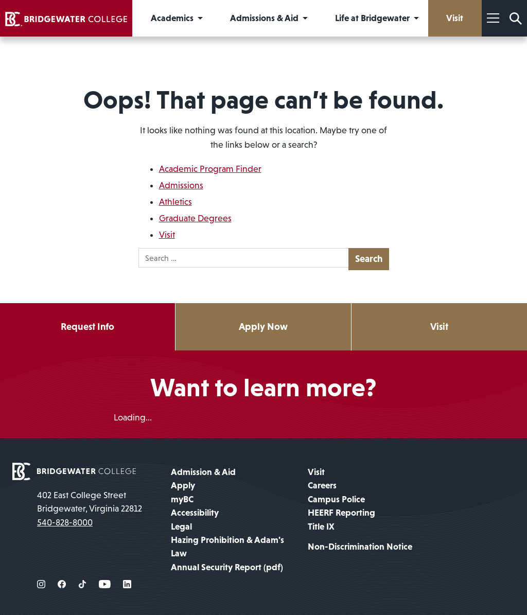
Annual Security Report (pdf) (227, 567)
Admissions (181, 185)
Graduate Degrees (195, 218)
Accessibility (195, 512)
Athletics (175, 202)
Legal (181, 526)
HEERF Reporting (341, 512)
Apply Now (263, 326)
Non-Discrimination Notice (360, 546)
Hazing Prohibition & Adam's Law (227, 546)
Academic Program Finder (210, 169)
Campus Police (336, 499)
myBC (182, 499)
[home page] (74, 470)
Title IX (321, 526)
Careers (322, 485)
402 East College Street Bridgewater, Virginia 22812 (89, 502)
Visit (167, 235)
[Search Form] (515, 18)
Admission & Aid (203, 472)
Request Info (87, 326)
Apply (183, 485)
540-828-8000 (65, 522)
